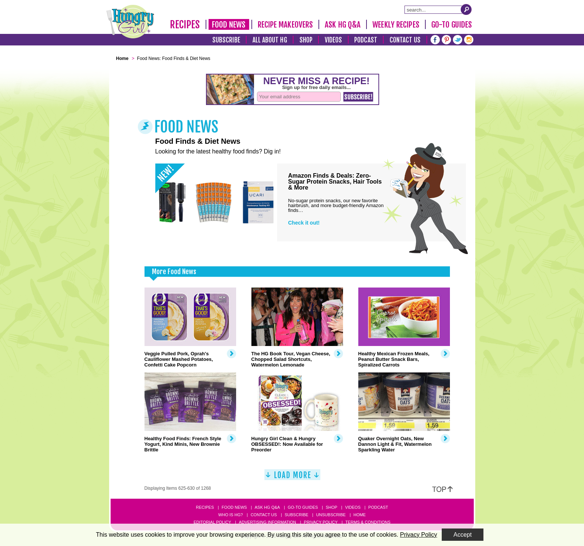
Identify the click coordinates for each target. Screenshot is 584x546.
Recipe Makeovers (285, 24)
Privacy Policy (321, 522)
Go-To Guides (451, 24)
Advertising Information (267, 522)
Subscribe (226, 40)
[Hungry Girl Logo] (130, 21)
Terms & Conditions (367, 522)
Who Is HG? (230, 514)
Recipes (185, 24)
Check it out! (304, 223)
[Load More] (292, 477)
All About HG (270, 40)
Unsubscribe (331, 514)
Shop (305, 40)
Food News (229, 24)
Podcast (365, 40)
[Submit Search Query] (466, 9)
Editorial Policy (212, 522)
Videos (333, 40)
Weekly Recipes (395, 24)
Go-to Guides (303, 507)
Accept (463, 534)
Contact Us (405, 40)
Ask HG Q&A (343, 24)
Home (359, 514)
